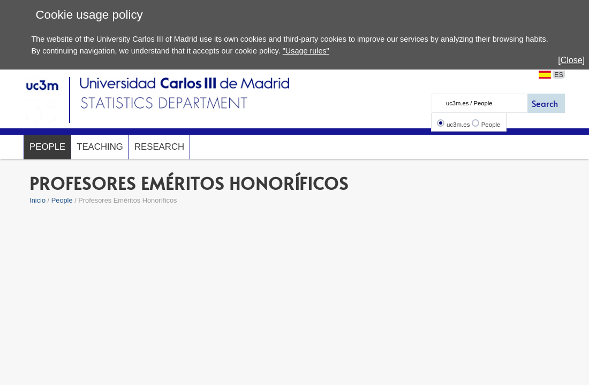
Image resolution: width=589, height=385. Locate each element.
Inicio (37, 200)
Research (159, 147)
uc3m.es (458, 124)
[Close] (571, 60)
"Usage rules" (306, 51)
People (491, 124)
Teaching (100, 147)
